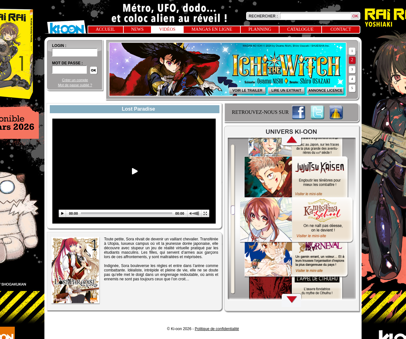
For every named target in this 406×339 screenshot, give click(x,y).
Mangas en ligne (212, 29)
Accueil (105, 29)
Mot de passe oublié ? (75, 85)
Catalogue (300, 29)
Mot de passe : (67, 63)
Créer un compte (75, 80)
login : (59, 45)
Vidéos (167, 29)
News (137, 29)
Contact (341, 29)
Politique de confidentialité (217, 329)
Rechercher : (263, 16)
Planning (259, 29)
